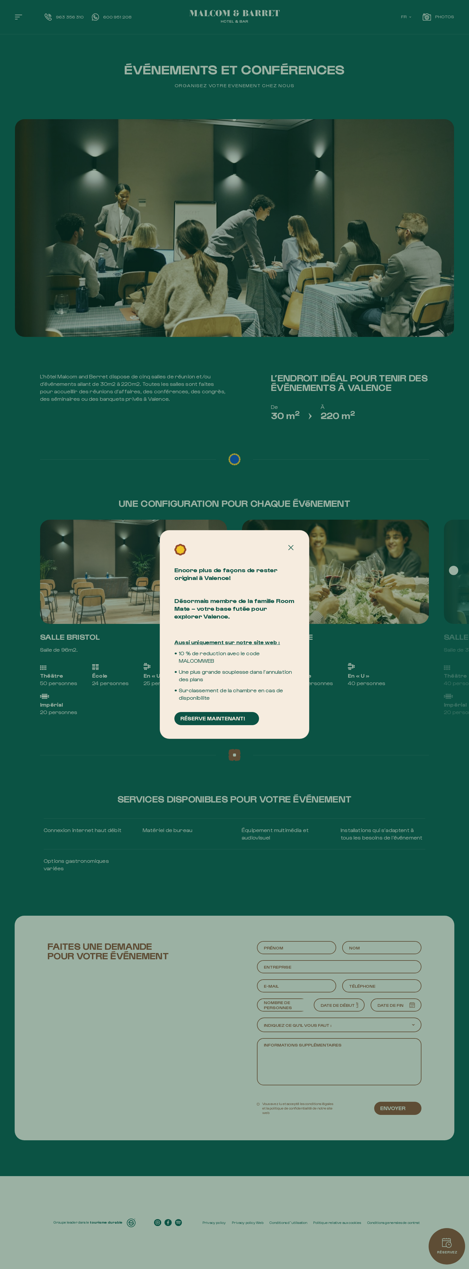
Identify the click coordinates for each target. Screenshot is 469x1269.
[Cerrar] (291, 548)
